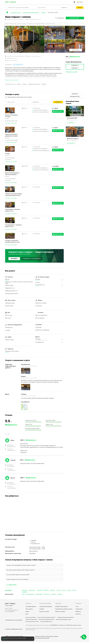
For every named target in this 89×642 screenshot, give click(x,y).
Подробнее (4, 639)
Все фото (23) (75, 50)
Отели (23, 594)
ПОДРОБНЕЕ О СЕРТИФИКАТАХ (32, 258)
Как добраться (30, 23)
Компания (78, 603)
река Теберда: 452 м (18, 64)
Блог (27, 614)
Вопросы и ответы (50, 23)
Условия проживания (40, 23)
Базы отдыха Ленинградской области (46, 617)
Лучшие (58, 590)
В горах (63, 590)
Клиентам (28, 603)
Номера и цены (13, 23)
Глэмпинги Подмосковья (31, 619)
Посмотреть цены (74, 18)
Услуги (19, 23)
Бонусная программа (45, 603)
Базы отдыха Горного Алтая (32, 621)
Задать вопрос (11, 585)
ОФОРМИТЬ (14, 258)
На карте (69, 590)
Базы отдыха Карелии (31, 617)
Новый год (52, 590)
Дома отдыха (32, 590)
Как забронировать (31, 606)
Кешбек (41, 609)
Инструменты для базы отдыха (63, 609)
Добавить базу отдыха (61, 606)
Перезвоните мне (75, 96)
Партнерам (58, 603)
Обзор (6, 23)
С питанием (39, 590)
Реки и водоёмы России (46, 621)
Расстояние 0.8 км (72, 140)
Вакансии (78, 611)
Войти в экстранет (60, 611)
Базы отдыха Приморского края (63, 619)
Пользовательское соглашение (13, 620)
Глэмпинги (59, 594)
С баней (74, 590)
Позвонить (75, 93)
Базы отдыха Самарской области (46, 619)
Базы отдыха (8, 590)
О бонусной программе (45, 606)
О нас (77, 606)
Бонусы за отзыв (44, 611)
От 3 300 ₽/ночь (70, 122)
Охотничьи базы (30, 594)
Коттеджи (53, 594)
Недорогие (46, 590)
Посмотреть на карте (71, 71)
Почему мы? (79, 609)
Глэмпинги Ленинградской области (65, 617)
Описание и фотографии (11, 123)
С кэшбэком (24, 591)
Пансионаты (47, 594)
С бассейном (25, 590)
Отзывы (24, 23)
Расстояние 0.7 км (72, 120)
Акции (27, 611)
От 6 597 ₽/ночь (70, 143)
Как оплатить (29, 609)
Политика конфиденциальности (13, 629)
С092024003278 (54, 625)
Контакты (78, 614)
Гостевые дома (38, 594)
